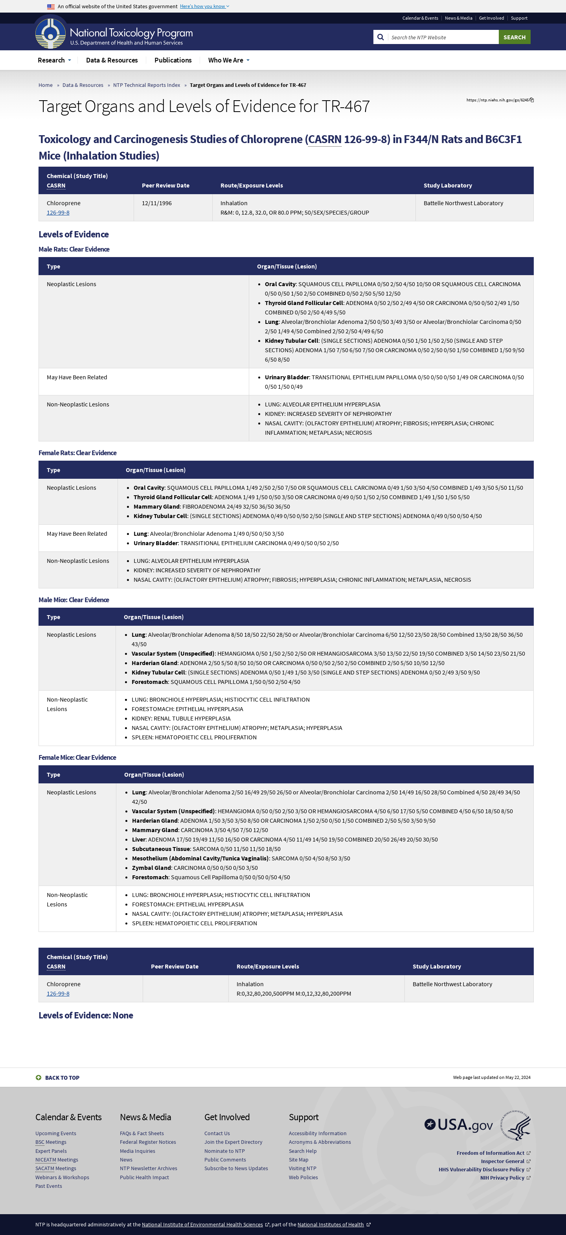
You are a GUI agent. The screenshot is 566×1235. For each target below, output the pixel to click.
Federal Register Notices (148, 1141)
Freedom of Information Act (490, 1152)
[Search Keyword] (443, 37)
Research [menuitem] (51, 59)
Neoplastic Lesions (71, 284)
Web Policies (303, 1177)
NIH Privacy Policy (502, 1177)
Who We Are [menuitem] (225, 59)
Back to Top (62, 1077)
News (126, 1159)
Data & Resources (82, 84)
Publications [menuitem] (173, 59)
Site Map (299, 1159)
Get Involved (491, 18)
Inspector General (502, 1161)
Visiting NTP (302, 1168)
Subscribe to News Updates (236, 1168)
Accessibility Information (318, 1133)
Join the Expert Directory (233, 1141)
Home (46, 84)
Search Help (303, 1150)
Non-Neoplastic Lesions (78, 404)
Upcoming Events (55, 1133)
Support (519, 18)
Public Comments (225, 1159)
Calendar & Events (420, 18)
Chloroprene (64, 207)
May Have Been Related (77, 377)
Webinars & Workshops (62, 1177)
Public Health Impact (144, 1177)
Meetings (50, 1142)
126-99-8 (58, 212)
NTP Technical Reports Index (146, 84)
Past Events (48, 1185)
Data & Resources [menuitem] (112, 59)
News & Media (458, 18)
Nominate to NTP (224, 1150)
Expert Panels (51, 1150)
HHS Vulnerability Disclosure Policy (481, 1169)
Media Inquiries (137, 1150)
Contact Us (217, 1133)
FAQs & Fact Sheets (142, 1133)
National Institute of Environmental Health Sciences (202, 1224)
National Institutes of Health (331, 1224)
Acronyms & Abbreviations (320, 1141)
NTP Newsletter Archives (148, 1168)
